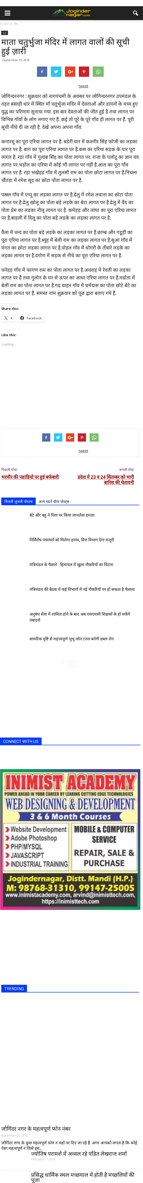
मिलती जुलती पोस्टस (18, 501)
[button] (136, 13)
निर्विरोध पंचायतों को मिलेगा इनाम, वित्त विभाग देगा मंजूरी (72, 539)
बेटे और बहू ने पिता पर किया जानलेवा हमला (62, 515)
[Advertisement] (70, 386)
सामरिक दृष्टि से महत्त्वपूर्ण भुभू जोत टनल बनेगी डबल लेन (72, 638)
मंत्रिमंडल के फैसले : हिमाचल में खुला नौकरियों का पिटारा (71, 564)
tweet (83, 86)
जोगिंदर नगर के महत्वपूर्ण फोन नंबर (36, 1128)
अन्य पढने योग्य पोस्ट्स (54, 501)
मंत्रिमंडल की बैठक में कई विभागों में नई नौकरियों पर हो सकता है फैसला (82, 589)
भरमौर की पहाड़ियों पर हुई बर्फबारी (30, 477)
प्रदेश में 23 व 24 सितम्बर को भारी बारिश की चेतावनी (106, 479)
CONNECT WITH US (21, 741)
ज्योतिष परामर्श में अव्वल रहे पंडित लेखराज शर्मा (79, 1153)
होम (4, 33)
